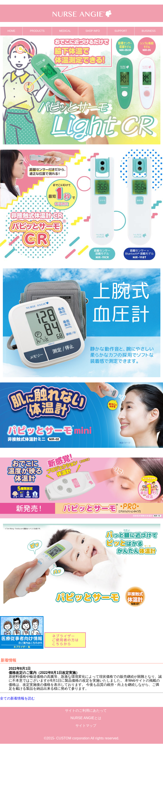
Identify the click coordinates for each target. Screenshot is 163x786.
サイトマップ (85, 725)
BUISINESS (149, 30)
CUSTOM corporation (73, 738)
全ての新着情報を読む (17, 698)
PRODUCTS (37, 30)
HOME (11, 30)
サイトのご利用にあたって (86, 710)
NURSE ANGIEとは (85, 718)
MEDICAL (65, 30)
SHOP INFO (92, 30)
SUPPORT (121, 30)
